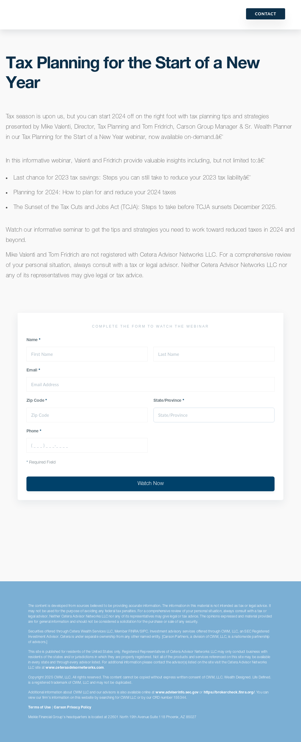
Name (33, 340)
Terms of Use (39, 707)
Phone (33, 431)
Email (33, 370)
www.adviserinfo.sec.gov (176, 692)
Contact (265, 13)
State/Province (168, 401)
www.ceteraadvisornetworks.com (75, 668)
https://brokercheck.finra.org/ (229, 692)
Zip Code (36, 401)
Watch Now (151, 484)
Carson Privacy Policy (72, 707)
